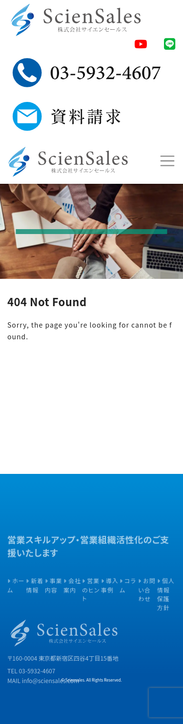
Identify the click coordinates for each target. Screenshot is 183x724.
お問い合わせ (147, 601)
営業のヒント (91, 601)
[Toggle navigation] (167, 161)
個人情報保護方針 (166, 606)
